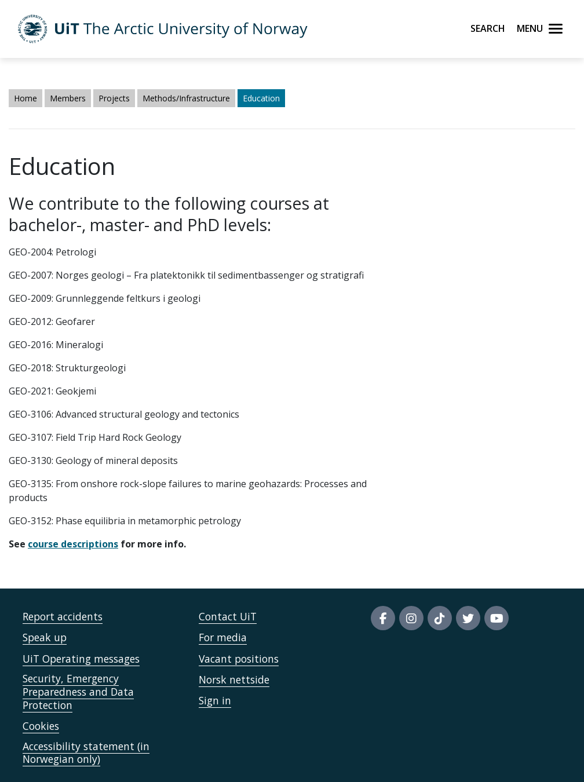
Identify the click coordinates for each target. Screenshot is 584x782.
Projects (114, 98)
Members (68, 98)
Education (261, 98)
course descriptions (73, 544)
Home (25, 98)
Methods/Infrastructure (186, 98)
